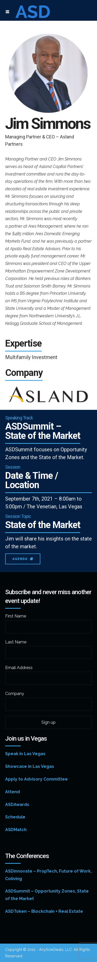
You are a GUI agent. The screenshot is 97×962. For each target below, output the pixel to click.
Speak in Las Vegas (25, 753)
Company (14, 693)
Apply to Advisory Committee (36, 779)
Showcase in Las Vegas (29, 766)
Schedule (15, 816)
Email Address (19, 667)
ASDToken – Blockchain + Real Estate (44, 911)
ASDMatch (16, 829)
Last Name (15, 642)
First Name (15, 616)
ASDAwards (17, 804)
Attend (12, 791)
